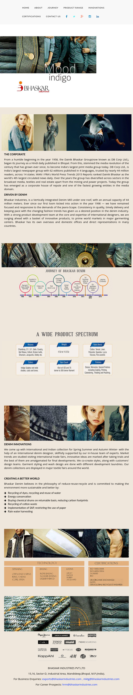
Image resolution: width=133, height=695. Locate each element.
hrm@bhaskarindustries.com (79, 684)
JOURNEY (53, 7)
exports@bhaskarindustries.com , (62, 679)
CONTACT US (53, 16)
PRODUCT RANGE (73, 7)
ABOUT (38, 7)
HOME (25, 7)
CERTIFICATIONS (31, 16)
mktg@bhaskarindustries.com (101, 679)
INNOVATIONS (96, 7)
